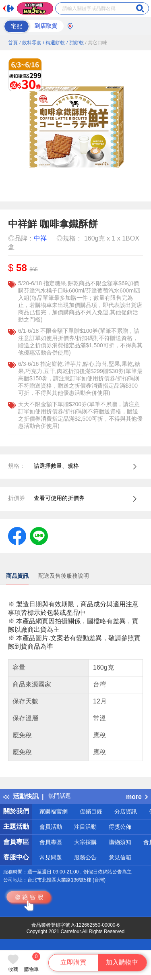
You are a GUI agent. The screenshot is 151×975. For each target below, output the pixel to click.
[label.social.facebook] (17, 535)
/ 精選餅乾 (54, 43)
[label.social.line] (39, 535)
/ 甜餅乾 (75, 43)
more (137, 796)
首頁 (13, 43)
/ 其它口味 (96, 43)
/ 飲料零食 (30, 43)
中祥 (40, 238)
